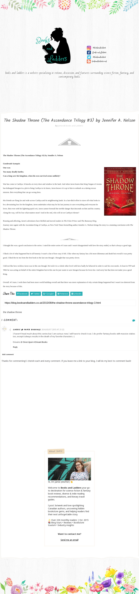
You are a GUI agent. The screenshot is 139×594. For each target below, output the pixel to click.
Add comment (8, 354)
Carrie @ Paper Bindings (27, 329)
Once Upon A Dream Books (35, 342)
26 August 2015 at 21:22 (53, 329)
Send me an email (69, 539)
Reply (15, 347)
